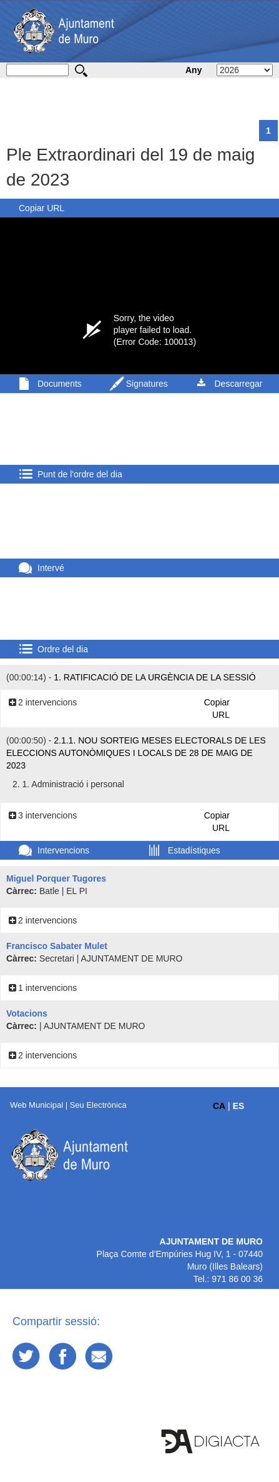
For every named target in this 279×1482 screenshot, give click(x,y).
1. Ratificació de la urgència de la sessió (154, 677)
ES (239, 1106)
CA (219, 1106)
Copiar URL (41, 208)
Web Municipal (36, 1105)
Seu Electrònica (98, 1105)
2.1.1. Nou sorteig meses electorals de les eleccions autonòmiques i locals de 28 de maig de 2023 (136, 752)
